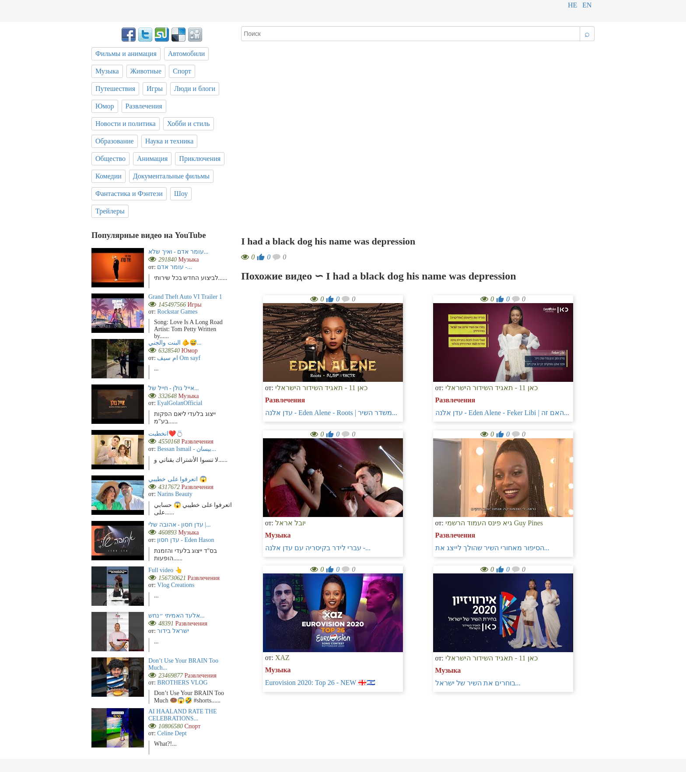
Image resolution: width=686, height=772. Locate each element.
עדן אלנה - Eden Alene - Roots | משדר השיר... (331, 412)
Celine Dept (171, 733)
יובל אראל (290, 523)
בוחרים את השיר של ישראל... (478, 683)
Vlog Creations (175, 585)
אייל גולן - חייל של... (173, 388)
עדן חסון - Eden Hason (185, 540)
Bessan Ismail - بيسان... (186, 449)
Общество (110, 158)
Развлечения (285, 400)
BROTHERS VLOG (182, 682)
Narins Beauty (174, 494)
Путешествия (115, 88)
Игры (155, 88)
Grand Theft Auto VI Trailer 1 (185, 296)
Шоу (181, 193)
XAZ (282, 657)
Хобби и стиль (188, 123)
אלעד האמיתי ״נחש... (176, 615)
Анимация (152, 158)
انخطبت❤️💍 (165, 433)
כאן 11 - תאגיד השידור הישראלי (321, 387)
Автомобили (186, 53)
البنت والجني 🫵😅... (175, 342)
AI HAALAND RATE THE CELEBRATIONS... (182, 715)
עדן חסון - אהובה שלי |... (179, 524)
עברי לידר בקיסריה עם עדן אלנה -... (318, 548)
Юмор (104, 106)
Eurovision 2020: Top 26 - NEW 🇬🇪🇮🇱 (320, 682)
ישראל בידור (173, 631)
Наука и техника (169, 141)
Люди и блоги (194, 88)
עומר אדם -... (174, 267)
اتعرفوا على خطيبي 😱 (177, 479)
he (572, 5)
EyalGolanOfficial (179, 403)
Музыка (278, 535)
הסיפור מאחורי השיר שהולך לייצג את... (492, 548)
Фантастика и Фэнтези (129, 193)
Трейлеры (110, 211)
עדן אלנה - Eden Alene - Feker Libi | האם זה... (502, 412)
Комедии (108, 176)
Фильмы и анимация (126, 53)
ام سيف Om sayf (178, 358)
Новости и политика (125, 123)
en (587, 5)
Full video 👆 (165, 570)
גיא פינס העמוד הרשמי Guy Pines (494, 523)
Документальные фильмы (171, 176)
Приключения (199, 158)
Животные (146, 71)
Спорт (182, 71)
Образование (114, 141)
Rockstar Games (177, 311)
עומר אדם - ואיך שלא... (178, 251)
